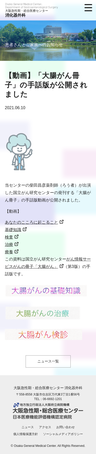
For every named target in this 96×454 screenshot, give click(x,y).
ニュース (28, 427)
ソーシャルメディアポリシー (63, 434)
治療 (9, 244)
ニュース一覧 (48, 361)
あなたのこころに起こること (31, 222)
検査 (9, 237)
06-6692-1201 (52, 399)
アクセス (45, 427)
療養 (9, 252)
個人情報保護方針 (25, 434)
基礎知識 (13, 230)
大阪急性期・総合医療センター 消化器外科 (48, 388)
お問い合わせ (65, 427)
